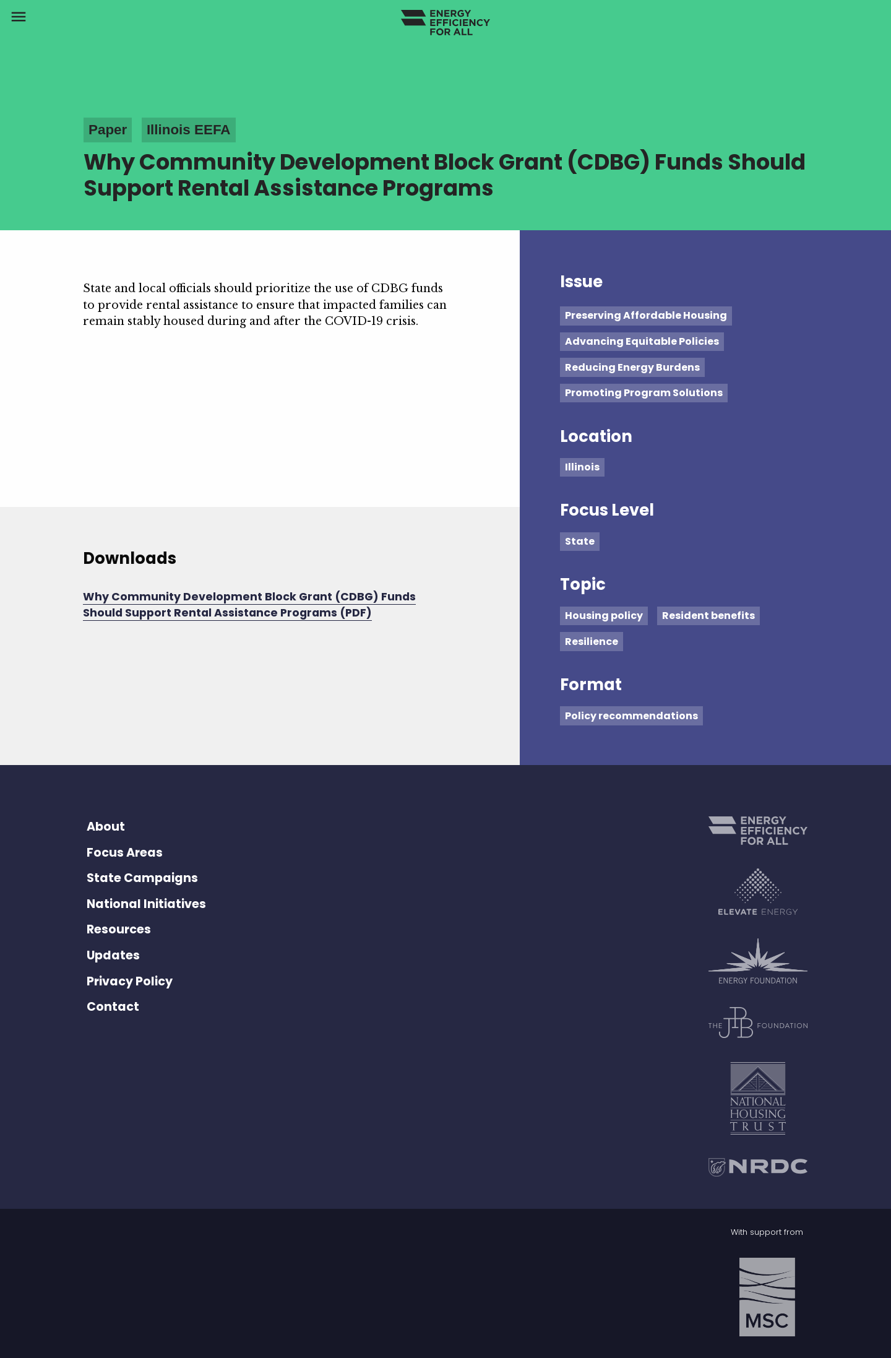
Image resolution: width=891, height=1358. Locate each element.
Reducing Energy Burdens (632, 367)
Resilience (591, 641)
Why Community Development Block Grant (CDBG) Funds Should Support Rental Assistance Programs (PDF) (249, 604)
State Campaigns (142, 878)
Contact (113, 1006)
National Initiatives (146, 904)
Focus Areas (125, 852)
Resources (119, 929)
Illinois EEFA (189, 129)
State (580, 541)
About (106, 826)
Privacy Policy (130, 981)
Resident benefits (708, 615)
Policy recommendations (631, 716)
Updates (113, 955)
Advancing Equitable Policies (642, 341)
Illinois (582, 467)
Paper (107, 129)
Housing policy (604, 615)
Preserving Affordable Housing (646, 315)
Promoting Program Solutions (644, 393)
